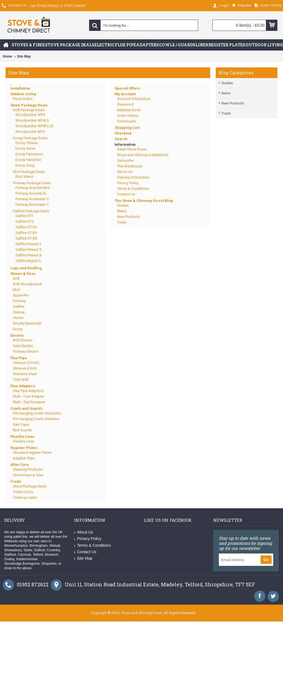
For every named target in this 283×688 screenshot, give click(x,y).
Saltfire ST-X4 (26, 227)
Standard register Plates (32, 452)
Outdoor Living (23, 94)
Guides (227, 83)
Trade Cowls (23, 492)
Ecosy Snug (24, 165)
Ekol (16, 290)
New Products (232, 103)
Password (125, 104)
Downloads (126, 121)
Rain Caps (21, 424)
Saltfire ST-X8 (26, 238)
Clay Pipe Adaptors (28, 391)
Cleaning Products (27, 469)
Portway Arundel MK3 (32, 188)
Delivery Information (133, 177)
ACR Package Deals (29, 110)
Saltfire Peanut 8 (28, 255)
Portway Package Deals (32, 183)
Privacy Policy (128, 183)
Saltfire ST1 (24, 216)
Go (266, 559)
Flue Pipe (18, 358)
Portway (19, 301)
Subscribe (125, 160)
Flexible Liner (22, 436)
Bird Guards (22, 430)
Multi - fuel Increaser (29, 402)
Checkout (123, 133)
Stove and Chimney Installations (142, 155)
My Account (125, 94)
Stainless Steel (25, 374)
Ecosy (18, 329)
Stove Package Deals (29, 105)
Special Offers (127, 88)
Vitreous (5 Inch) (26, 363)
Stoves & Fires (23, 274)
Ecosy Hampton (28, 160)
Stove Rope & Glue (28, 475)
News (226, 93)
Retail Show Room (132, 149)
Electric (17, 335)
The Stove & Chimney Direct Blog (144, 201)
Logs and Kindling (26, 268)
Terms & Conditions (133, 188)
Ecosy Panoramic (29, 154)
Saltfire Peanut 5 (28, 249)
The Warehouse (129, 166)
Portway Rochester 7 (31, 204)
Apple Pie (20, 295)
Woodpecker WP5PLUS (34, 126)
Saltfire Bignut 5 (28, 261)
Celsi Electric (23, 346)
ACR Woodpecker (27, 284)
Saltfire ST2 (24, 221)
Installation (20, 88)
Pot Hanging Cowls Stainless (36, 419)
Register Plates (23, 448)
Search (121, 139)
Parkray (19, 312)
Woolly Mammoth (27, 323)
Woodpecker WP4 (30, 115)
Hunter (18, 318)
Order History (127, 115)
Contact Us (126, 194)
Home (7, 56)
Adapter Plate (24, 458)
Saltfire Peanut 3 (28, 244)
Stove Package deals (30, 486)
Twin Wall (20, 379)
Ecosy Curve (25, 148)
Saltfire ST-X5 (26, 233)
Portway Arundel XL (31, 193)
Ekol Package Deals (29, 172)
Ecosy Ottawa (26, 143)
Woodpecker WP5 (30, 131)
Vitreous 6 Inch (25, 368)
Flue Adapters (22, 386)
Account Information (133, 99)
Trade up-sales (25, 497)
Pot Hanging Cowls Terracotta (37, 413)
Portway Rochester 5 (31, 199)
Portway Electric (25, 351)
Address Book (129, 110)
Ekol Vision (24, 176)
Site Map (24, 56)
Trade (226, 113)
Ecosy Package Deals (30, 138)
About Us (125, 172)
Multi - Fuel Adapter (28, 396)
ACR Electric (23, 340)
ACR (16, 278)
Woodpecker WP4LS (32, 120)
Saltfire (18, 306)
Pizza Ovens (23, 99)
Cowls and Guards (26, 408)
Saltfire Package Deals (31, 211)
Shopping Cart (127, 128)
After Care (19, 465)
